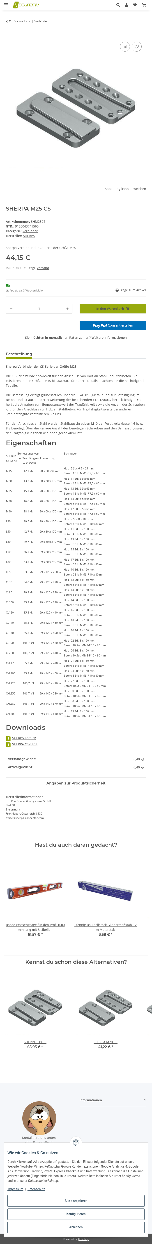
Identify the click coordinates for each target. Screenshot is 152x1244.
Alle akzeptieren (75, 1201)
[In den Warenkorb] (9, 35)
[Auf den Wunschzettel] (137, 47)
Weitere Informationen (109, 337)
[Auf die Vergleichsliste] (125, 47)
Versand (43, 268)
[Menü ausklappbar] (6, 3)
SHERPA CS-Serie (21, 744)
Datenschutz (36, 1189)
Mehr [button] (39, 290)
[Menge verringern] (11, 308)
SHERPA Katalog (21, 738)
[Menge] (39, 308)
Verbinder (30, 231)
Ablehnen (76, 1227)
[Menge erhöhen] (67, 308)
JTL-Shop (83, 1239)
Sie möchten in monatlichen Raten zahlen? (76, 337)
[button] (118, 4)
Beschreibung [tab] (19, 354)
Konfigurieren (75, 1214)
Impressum (15, 1189)
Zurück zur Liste (19, 21)
